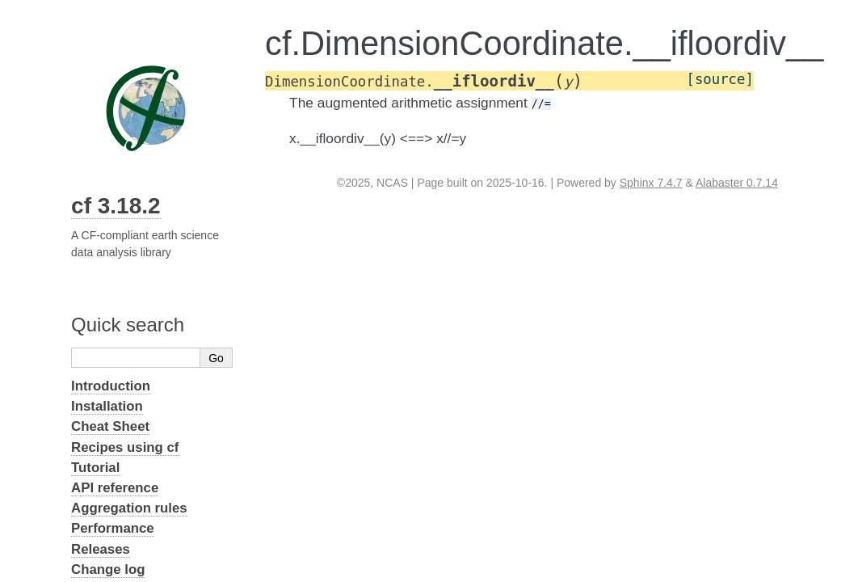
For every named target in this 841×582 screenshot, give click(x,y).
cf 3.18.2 (116, 205)
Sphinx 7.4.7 (651, 182)
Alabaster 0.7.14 (737, 182)
